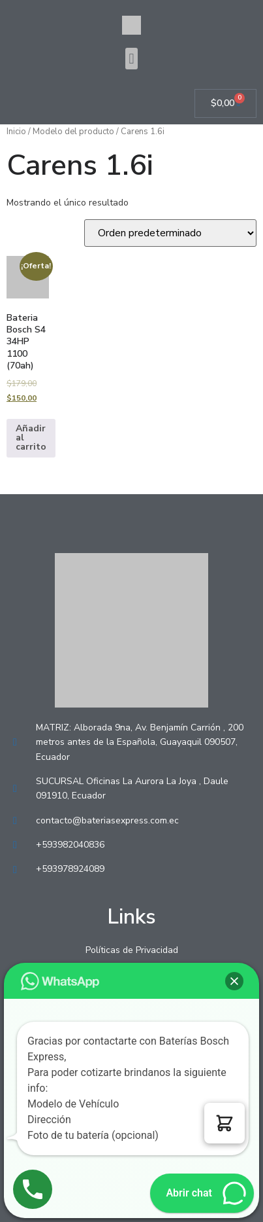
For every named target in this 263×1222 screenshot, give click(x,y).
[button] (131, 58)
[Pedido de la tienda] (170, 233)
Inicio (16, 131)
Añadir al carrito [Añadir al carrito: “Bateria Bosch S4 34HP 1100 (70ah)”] (31, 437)
